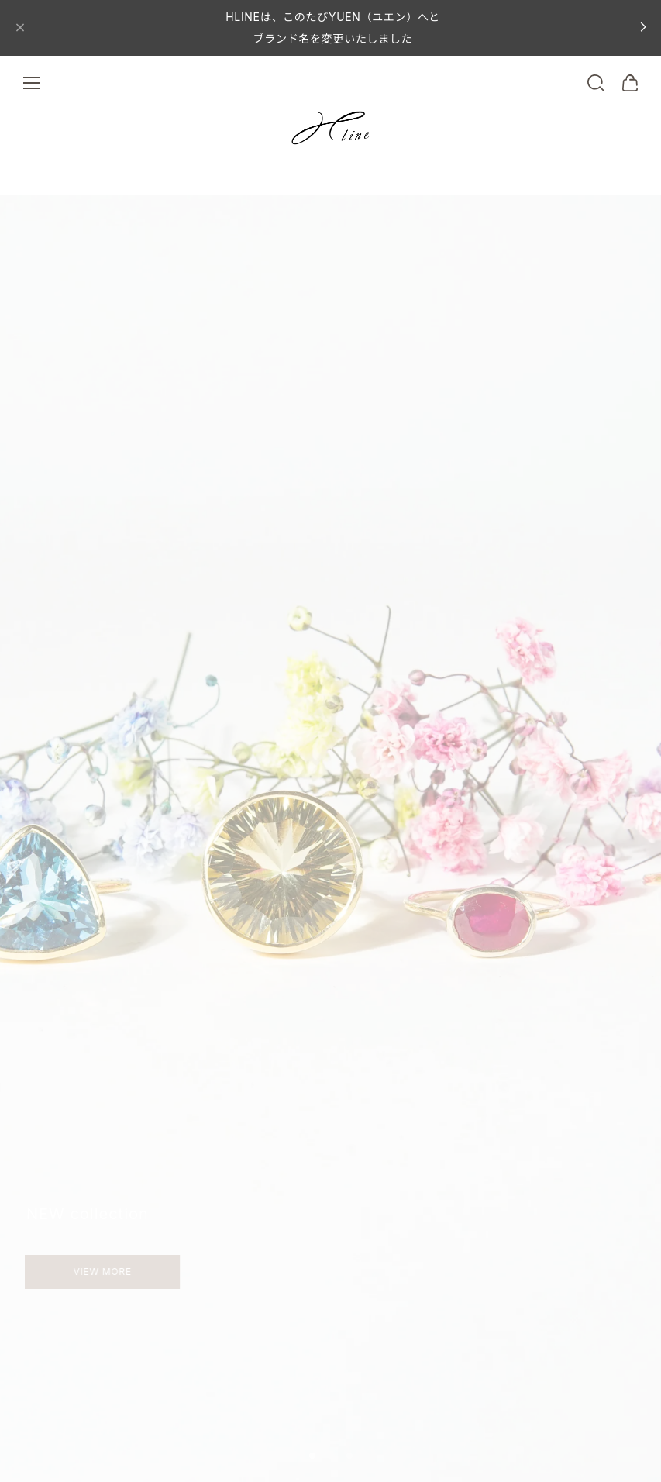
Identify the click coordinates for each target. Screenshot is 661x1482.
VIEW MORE (77, 1271)
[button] (312, 1456)
